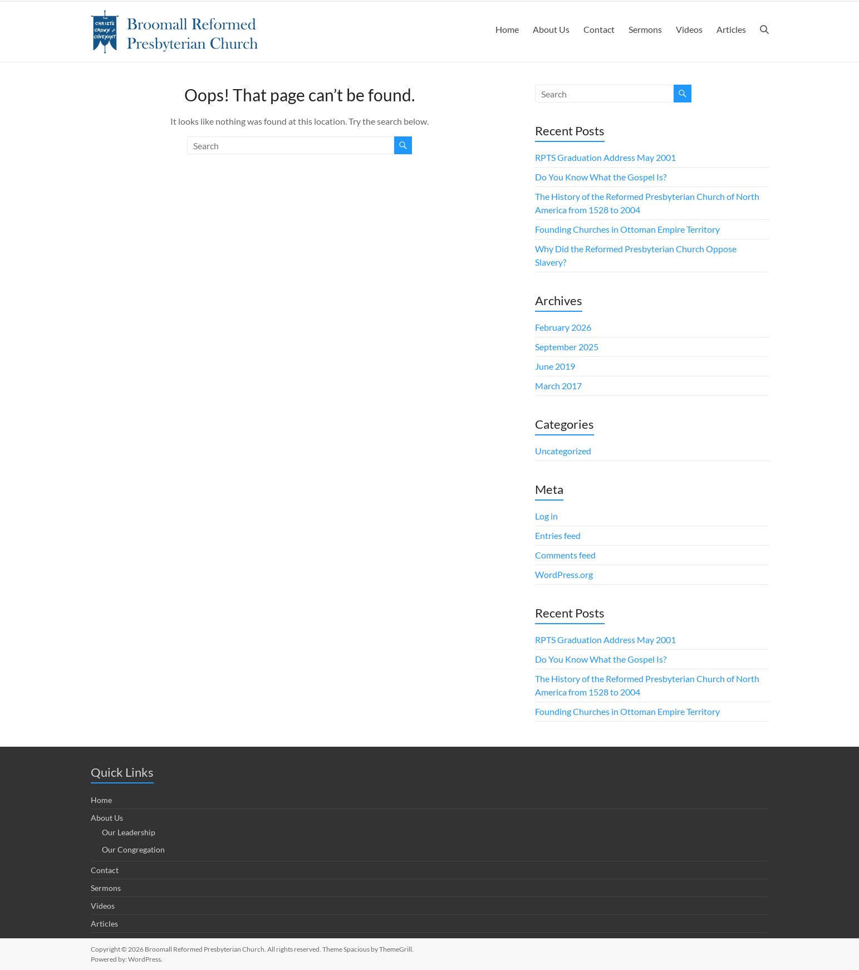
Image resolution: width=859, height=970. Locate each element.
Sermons (645, 29)
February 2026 (563, 327)
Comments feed (565, 555)
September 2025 (566, 346)
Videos (689, 29)
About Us (551, 29)
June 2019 (555, 366)
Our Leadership (128, 832)
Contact (599, 29)
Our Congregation (133, 849)
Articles (731, 29)
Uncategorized (563, 450)
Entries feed (558, 535)
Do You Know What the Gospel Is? (600, 177)
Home (507, 29)
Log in (546, 516)
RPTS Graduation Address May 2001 (605, 157)
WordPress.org (564, 574)
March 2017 (558, 385)
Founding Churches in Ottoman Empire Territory (627, 229)
